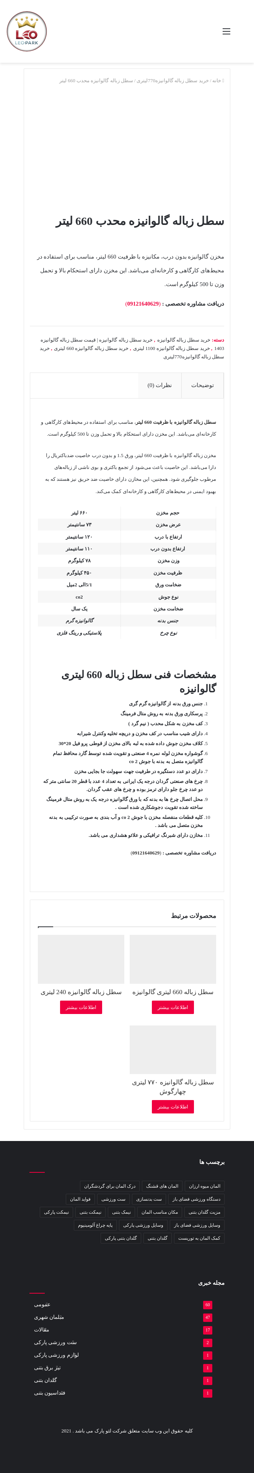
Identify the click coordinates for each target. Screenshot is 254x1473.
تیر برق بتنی (47, 1367)
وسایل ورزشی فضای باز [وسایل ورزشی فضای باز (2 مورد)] (197, 1225)
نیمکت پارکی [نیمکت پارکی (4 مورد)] (56, 1212)
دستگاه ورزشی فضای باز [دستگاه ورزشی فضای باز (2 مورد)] (196, 1199)
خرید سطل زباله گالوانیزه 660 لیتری (91, 348)
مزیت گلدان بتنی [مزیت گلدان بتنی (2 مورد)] (204, 1212)
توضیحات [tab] (202, 385)
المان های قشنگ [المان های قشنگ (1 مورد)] (162, 1186)
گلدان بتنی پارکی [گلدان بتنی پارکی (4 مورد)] (121, 1238)
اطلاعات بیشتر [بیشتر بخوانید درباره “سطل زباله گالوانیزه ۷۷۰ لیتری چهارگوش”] (173, 1107)
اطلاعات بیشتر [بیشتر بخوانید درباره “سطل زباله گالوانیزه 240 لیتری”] (81, 1007)
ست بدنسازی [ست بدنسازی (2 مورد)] (149, 1199)
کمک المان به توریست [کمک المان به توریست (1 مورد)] (199, 1238)
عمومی (42, 1304)
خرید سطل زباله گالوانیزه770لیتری (172, 80)
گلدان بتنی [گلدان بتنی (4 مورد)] (158, 1238)
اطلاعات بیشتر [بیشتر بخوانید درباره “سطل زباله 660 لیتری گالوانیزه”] (173, 1007)
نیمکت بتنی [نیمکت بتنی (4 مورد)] (90, 1212)
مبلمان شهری (49, 1317)
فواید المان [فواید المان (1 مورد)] (80, 1199)
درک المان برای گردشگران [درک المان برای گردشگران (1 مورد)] (109, 1186)
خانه (216, 80)
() (143, 304)
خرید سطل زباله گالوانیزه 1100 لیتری (171, 348)
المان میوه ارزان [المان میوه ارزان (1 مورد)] (204, 1186)
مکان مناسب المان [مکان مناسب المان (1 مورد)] (160, 1212)
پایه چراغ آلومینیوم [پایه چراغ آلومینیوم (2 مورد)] (95, 1225)
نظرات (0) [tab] (160, 385)
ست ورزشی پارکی (55, 1342)
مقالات (41, 1330)
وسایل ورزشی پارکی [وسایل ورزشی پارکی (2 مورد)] (143, 1225)
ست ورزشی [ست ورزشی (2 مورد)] (113, 1199)
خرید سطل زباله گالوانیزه (184, 340)
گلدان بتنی (45, 1380)
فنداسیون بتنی (49, 1393)
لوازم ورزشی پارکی (56, 1355)
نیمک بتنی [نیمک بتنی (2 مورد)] (121, 1212)
